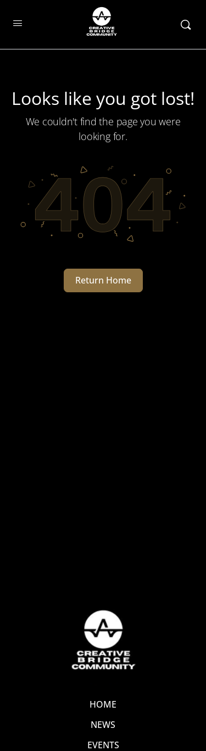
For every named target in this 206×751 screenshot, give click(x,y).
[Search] (185, 24)
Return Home (103, 280)
